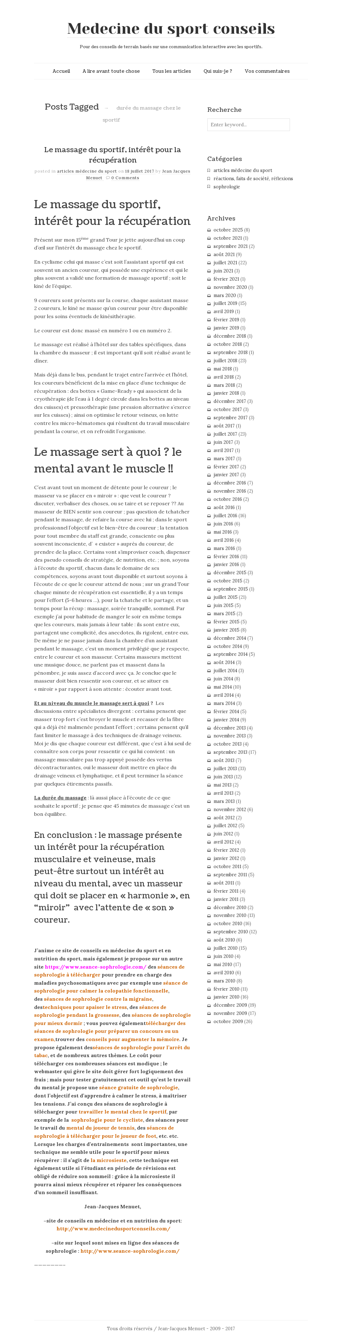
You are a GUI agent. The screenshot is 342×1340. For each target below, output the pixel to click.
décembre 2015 (230, 573)
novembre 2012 (230, 809)
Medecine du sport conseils (171, 28)
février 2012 (226, 850)
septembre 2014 (231, 654)
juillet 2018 (225, 361)
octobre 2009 (228, 1021)
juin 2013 (223, 777)
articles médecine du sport (87, 171)
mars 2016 (224, 548)
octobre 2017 (228, 409)
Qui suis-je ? (217, 71)
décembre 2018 (230, 336)
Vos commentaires (267, 71)
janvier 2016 (226, 564)
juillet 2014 (225, 670)
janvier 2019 (226, 328)
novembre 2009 (230, 1013)
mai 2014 (223, 687)
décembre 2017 (230, 401)
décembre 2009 (230, 1005)
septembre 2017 (231, 418)
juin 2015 (223, 605)
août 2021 (224, 254)
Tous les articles (171, 71)
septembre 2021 (231, 246)
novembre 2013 (230, 736)
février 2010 (226, 989)
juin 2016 (223, 524)
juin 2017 (223, 442)
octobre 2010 (228, 923)
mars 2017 (224, 458)
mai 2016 (223, 532)
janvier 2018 (226, 393)
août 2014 (224, 662)
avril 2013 (223, 793)
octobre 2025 (228, 230)
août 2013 (224, 760)
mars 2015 (224, 613)
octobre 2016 (228, 499)
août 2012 (224, 818)
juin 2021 (223, 271)
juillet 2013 (225, 768)
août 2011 (224, 883)
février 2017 (226, 467)
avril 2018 (224, 377)
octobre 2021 (228, 238)
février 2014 (226, 711)
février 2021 (226, 279)
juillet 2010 (226, 948)
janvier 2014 (226, 720)
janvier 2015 (226, 630)
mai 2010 (223, 964)
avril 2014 (224, 695)
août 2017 (224, 426)
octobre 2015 (228, 581)
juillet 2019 (225, 303)
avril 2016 (224, 540)
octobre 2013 (228, 744)
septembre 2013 (230, 752)
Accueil (61, 71)
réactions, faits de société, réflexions (253, 178)
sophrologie (227, 187)
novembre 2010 (230, 915)
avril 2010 (224, 973)
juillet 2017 (225, 434)
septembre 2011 (230, 875)
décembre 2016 (230, 483)
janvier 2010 (226, 997)
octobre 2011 (227, 866)
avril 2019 (224, 311)
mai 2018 (223, 369)
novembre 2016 (230, 491)
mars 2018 (224, 385)
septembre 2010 (231, 932)
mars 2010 (224, 981)
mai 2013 (223, 785)
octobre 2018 (228, 344)
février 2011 (226, 891)
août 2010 (224, 940)
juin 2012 (223, 834)
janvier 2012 (226, 858)
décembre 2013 (230, 728)
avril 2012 (224, 842)
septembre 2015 (231, 589)
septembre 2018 (231, 352)
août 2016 (224, 507)
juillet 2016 (225, 515)
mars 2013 (224, 801)
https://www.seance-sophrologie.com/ (95, 967)
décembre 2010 (230, 907)
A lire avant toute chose (111, 71)
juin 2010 (223, 956)
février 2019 (226, 320)
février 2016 (226, 556)
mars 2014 (224, 703)
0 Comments (125, 177)
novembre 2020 (230, 287)
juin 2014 (223, 679)
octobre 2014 (228, 646)
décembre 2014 (230, 638)
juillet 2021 (225, 263)
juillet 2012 (225, 825)
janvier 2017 (226, 475)
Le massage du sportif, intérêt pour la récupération (112, 155)
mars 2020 (225, 295)
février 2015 (226, 622)
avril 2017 (224, 450)
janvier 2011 (226, 899)
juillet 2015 (226, 597)
